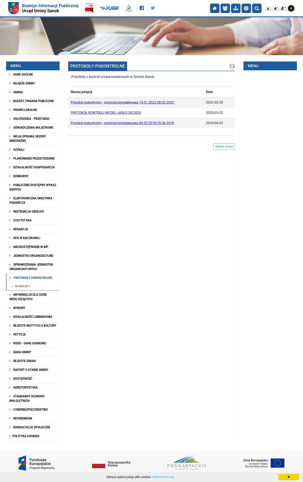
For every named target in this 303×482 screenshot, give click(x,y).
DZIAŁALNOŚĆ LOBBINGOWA (30, 316)
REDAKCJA (18, 229)
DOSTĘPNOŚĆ (20, 378)
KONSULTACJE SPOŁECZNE (29, 427)
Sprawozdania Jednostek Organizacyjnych (31, 267)
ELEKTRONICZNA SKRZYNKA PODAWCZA (30, 200)
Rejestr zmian (22, 361)
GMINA (16, 92)
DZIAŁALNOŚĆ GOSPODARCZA (32, 167)
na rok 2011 (22, 286)
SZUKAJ (16, 149)
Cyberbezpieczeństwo (28, 409)
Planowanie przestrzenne (31, 158)
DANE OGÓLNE (21, 74)
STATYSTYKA (20, 220)
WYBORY (17, 308)
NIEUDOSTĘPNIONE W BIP (28, 247)
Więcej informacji (163, 477)
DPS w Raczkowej (24, 238)
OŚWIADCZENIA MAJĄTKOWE (31, 127)
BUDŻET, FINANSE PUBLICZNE (31, 101)
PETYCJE (17, 334)
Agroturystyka (23, 387)
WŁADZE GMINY (22, 83)
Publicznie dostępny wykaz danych (32, 187)
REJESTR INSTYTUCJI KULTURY (32, 325)
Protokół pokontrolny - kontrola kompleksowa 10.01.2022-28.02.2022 (122, 102)
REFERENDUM (20, 418)
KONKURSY (18, 176)
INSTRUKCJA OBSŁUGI (26, 211)
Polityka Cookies (24, 436)
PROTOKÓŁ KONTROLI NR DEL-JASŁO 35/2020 (106, 113)
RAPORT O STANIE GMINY (28, 369)
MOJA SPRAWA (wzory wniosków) (27, 138)
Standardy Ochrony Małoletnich (27, 398)
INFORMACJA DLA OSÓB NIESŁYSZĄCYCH (28, 297)
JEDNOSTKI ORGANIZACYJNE (31, 255)
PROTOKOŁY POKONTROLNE (31, 278)
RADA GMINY (20, 352)
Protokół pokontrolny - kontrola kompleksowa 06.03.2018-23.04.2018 (122, 123)
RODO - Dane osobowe (27, 343)
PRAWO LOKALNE (23, 110)
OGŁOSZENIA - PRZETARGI (29, 118)
